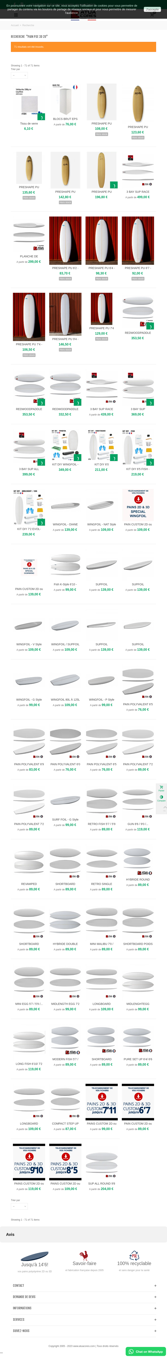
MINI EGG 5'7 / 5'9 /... (29, 1003)
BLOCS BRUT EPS (65, 119)
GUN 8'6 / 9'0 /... (138, 824)
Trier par (15, 69)
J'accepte (152, 9)
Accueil (15, 25)
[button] (3, 1246)
